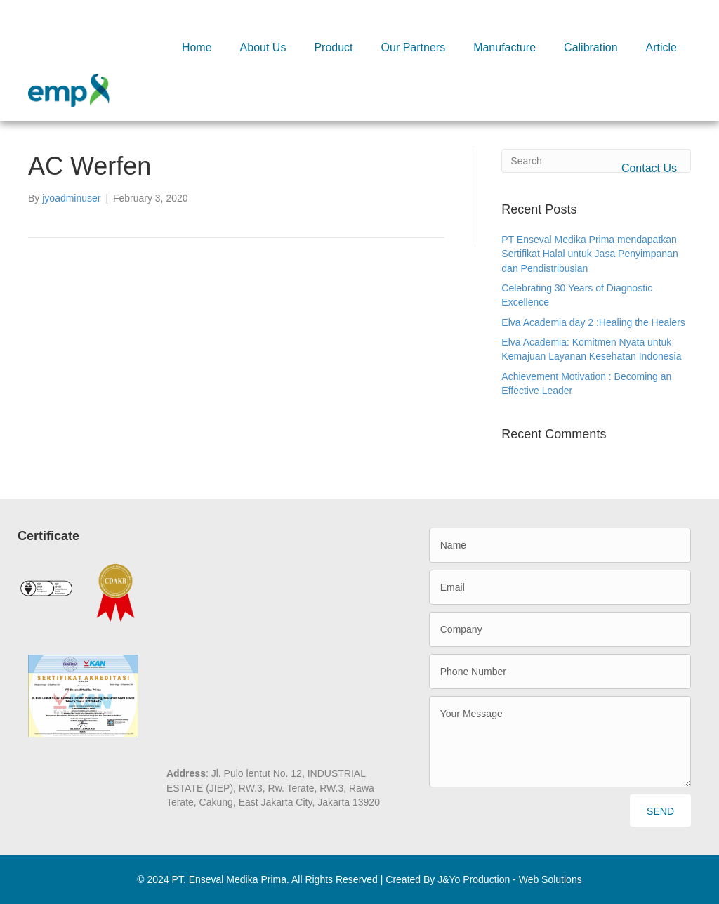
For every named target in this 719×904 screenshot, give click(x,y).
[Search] (596, 161)
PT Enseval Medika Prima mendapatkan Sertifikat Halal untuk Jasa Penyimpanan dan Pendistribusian (589, 254)
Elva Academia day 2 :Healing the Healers (593, 322)
